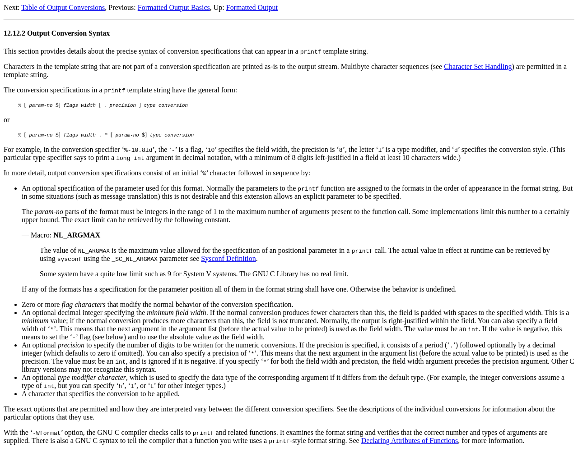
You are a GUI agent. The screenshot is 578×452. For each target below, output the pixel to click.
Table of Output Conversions (63, 7)
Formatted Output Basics (174, 7)
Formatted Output (252, 7)
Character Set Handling (478, 66)
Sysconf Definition (228, 258)
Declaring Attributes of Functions (409, 440)
